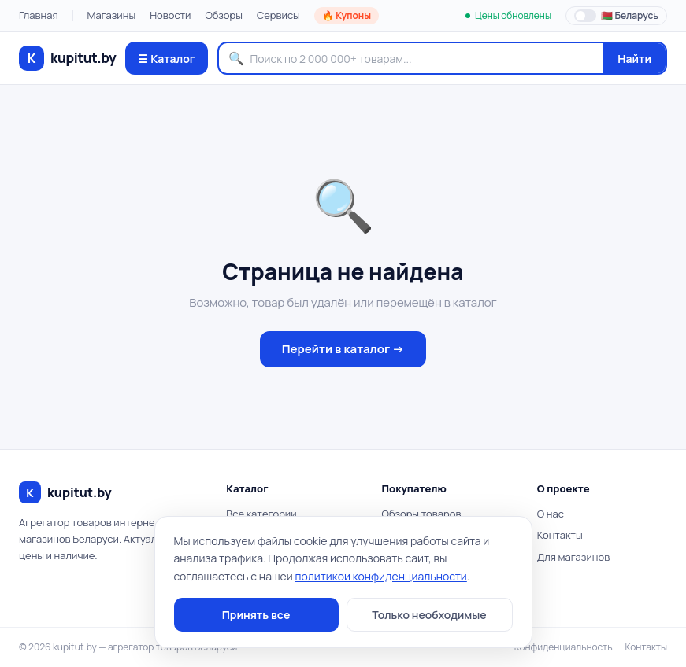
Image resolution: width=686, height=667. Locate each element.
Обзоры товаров (422, 514)
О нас (550, 514)
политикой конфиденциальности (381, 576)
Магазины (111, 15)
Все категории (261, 514)
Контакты (560, 535)
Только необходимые (429, 614)
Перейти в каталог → (343, 349)
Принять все (256, 614)
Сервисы (278, 15)
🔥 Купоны (346, 15)
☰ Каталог (166, 58)
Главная (38, 15)
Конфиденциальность (563, 647)
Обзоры (224, 15)
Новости (170, 15)
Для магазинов (573, 557)
